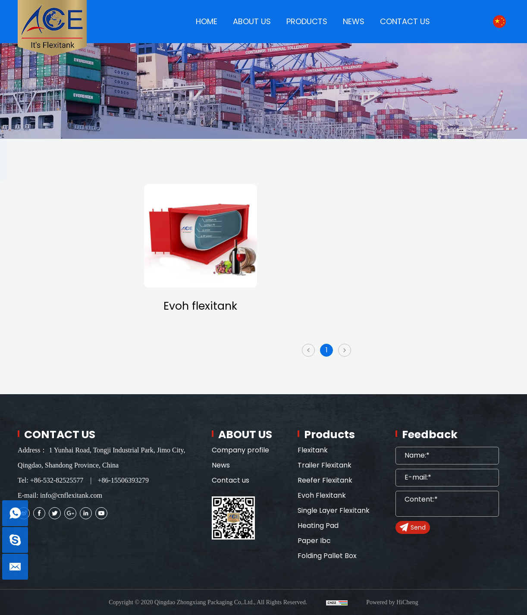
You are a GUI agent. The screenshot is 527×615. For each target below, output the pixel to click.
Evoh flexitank (200, 306)
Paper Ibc (46, 353)
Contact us (230, 480)
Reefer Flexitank (58, 247)
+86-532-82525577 (57, 480)
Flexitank (44, 194)
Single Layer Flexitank (68, 300)
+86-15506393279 (123, 480)
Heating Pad (51, 327)
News (221, 465)
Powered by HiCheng (392, 602)
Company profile (240, 450)
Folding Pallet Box (61, 380)
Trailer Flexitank (58, 221)
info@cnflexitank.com (71, 495)
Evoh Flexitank (55, 274)
